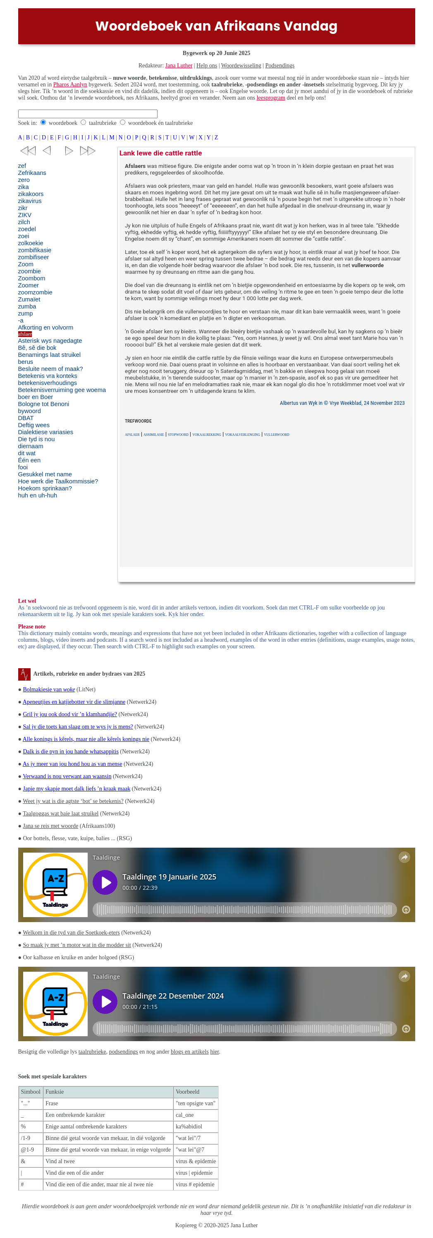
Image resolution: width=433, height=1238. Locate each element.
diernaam (30, 446)
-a (21, 320)
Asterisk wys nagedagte (50, 340)
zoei (23, 236)
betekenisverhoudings (47, 383)
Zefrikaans (32, 173)
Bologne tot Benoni (43, 404)
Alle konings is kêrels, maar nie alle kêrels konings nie (86, 739)
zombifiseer (33, 257)
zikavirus (30, 201)
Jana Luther (179, 65)
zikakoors (31, 194)
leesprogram (270, 98)
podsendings (123, 1052)
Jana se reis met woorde (50, 826)
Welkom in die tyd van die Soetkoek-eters (71, 933)
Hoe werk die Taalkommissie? (58, 481)
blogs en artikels (190, 1052)
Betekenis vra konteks (47, 376)
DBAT (26, 418)
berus (25, 361)
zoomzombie (35, 292)
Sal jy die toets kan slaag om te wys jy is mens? (78, 727)
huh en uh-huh (37, 495)
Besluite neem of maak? (50, 369)
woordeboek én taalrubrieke (160, 123)
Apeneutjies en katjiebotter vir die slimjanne (74, 702)
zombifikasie (35, 250)
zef (22, 166)
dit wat (27, 453)
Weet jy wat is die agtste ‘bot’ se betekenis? (73, 801)
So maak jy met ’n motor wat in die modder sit (77, 945)
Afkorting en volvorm (46, 327)
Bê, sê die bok (37, 347)
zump (25, 313)
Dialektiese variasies (46, 432)
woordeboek (63, 123)
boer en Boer (35, 397)
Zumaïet (29, 299)
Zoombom (31, 278)
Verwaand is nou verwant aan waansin (67, 776)
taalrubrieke (103, 123)
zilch (24, 222)
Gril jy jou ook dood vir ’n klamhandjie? (70, 714)
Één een (29, 460)
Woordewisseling (241, 65)
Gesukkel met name (45, 474)
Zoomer (28, 285)
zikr (23, 208)
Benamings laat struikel (49, 354)
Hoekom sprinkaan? (45, 488)
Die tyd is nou (36, 439)
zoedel (27, 229)
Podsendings (280, 65)
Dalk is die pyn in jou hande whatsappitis (70, 751)
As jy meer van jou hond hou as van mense (72, 764)
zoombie (29, 271)
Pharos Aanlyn (70, 84)
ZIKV (25, 215)
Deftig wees (34, 425)
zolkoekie (30, 243)
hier (214, 1052)
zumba (27, 306)
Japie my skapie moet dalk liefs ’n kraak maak (76, 789)
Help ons (206, 65)
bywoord (29, 411)
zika (23, 187)
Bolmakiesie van (49, 689)
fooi (23, 467)
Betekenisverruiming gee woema (62, 390)
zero (24, 180)
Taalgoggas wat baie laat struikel (60, 813)
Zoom (25, 264)
